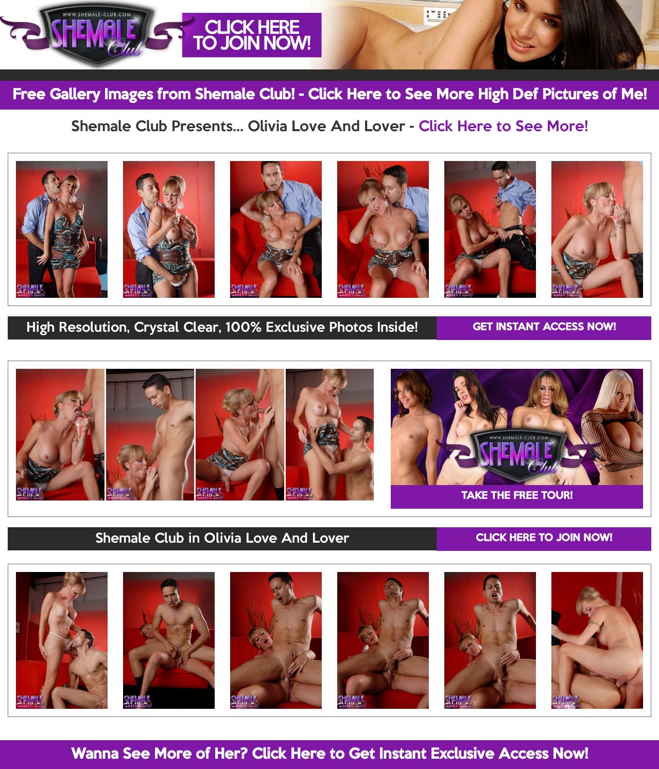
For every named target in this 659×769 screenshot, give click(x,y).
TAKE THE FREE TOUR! (517, 496)
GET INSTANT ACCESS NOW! (544, 327)
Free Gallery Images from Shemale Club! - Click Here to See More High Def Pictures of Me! (329, 95)
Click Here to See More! (503, 127)
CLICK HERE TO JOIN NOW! (544, 538)
